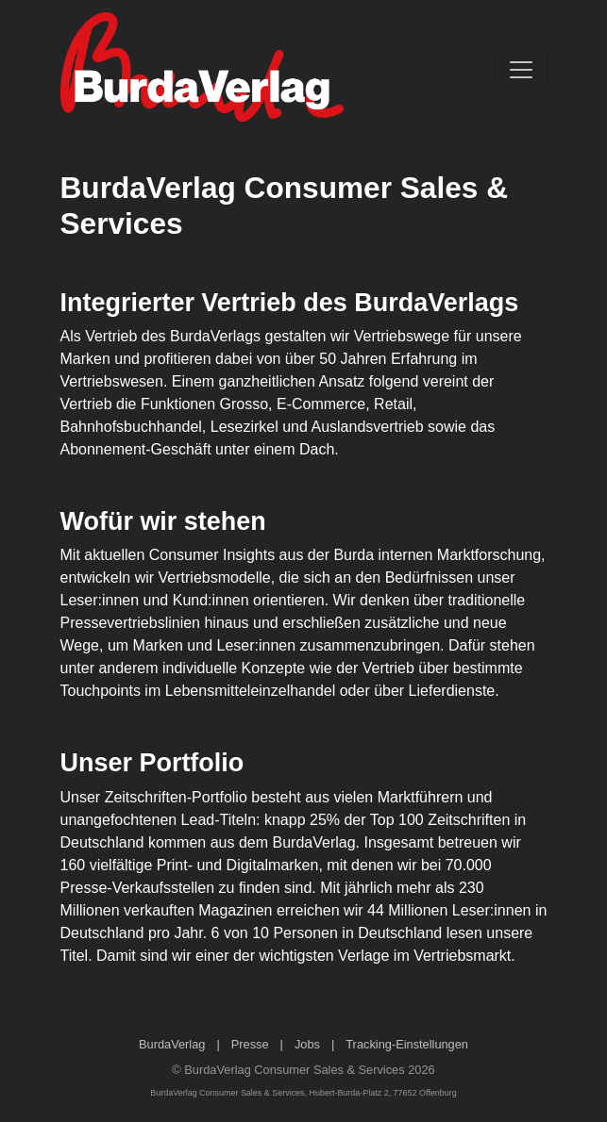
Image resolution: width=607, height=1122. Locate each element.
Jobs (307, 1044)
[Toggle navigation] (521, 70)
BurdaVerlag (172, 1044)
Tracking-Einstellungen (407, 1044)
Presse (250, 1044)
